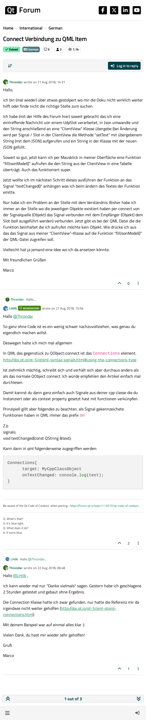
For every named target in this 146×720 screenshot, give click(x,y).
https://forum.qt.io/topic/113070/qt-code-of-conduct (104, 505)
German (31, 49)
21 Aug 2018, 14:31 (51, 82)
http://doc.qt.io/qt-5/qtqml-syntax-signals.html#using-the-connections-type (69, 360)
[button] (7, 713)
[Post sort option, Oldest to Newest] (10, 66)
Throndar (16, 82)
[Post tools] (138, 283)
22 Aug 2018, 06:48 (51, 567)
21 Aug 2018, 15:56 (69, 308)
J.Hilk (13, 308)
